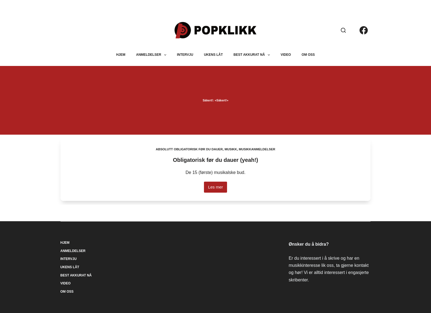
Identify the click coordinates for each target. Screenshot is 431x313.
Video (286, 55)
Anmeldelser (152, 55)
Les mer (217, 189)
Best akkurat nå (253, 55)
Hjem (120, 55)
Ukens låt (213, 55)
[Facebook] (364, 30)
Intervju (185, 55)
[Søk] (343, 30)
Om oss (308, 55)
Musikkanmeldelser (259, 149)
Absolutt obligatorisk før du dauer (188, 149)
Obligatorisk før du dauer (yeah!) (215, 160)
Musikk (231, 149)
